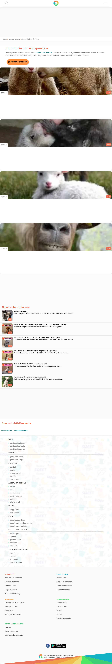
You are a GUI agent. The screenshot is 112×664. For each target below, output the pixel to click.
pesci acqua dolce (17, 520)
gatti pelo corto (16, 457)
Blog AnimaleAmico (64, 582)
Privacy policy (62, 602)
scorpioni (14, 559)
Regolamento (63, 599)
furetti (13, 476)
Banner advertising (12, 593)
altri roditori (15, 479)
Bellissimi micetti (20, 311)
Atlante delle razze (64, 585)
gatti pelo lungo (16, 460)
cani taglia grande (17, 449)
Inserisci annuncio (64, 618)
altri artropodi (16, 562)
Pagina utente (11, 589)
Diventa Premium (12, 582)
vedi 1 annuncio (21, 431)
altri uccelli (14, 513)
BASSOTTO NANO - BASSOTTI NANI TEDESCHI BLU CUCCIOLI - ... (38, 338)
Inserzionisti (61, 578)
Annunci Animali (14, 39)
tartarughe (14, 534)
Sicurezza (9, 599)
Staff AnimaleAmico (14, 624)
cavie (12, 470)
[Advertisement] (56, 22)
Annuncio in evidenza (13, 578)
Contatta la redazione (14, 635)
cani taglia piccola (17, 443)
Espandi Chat (10, 585)
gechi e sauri (15, 540)
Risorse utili (62, 574)
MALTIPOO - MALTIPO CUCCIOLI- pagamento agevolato (35, 351)
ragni (12, 553)
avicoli (13, 499)
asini (12, 490)
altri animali (15, 502)
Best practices (11, 606)
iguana (13, 537)
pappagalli (14, 509)
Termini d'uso (62, 606)
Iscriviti (59, 610)
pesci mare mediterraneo (21, 523)
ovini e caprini (16, 496)
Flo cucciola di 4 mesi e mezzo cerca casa (30, 377)
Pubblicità (10, 574)
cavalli (13, 487)
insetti (13, 556)
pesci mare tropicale (18, 526)
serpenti (13, 543)
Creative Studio (54, 657)
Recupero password (13, 614)
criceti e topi (15, 473)
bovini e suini (15, 493)
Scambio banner (63, 589)
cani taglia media (17, 446)
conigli (13, 467)
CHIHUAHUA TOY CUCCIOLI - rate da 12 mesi (30, 364)
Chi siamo (9, 627)
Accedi (59, 614)
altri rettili (14, 546)
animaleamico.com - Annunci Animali (60, 655)
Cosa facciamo (11, 631)
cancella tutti (6, 431)
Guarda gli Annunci (18, 62)
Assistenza (9, 610)
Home (5, 39)
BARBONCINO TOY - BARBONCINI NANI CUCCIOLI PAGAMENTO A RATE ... (40, 324)
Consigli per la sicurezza (14, 602)
